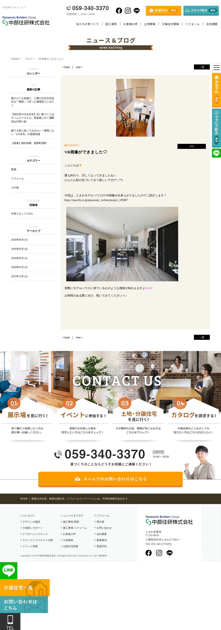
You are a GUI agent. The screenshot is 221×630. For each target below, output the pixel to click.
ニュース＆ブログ (73, 515)
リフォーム (192, 24)
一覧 (201, 67)
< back (66, 67)
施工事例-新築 (71, 521)
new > (79, 67)
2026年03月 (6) (19, 249)
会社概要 (212, 24)
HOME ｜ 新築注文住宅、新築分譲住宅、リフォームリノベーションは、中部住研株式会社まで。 (75, 498)
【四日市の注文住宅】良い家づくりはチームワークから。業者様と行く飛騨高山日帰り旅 (32, 118)
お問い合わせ (104, 528)
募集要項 (102, 540)
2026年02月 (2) (19, 258)
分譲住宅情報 (170, 24)
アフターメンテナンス (35, 534)
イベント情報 (30, 546)
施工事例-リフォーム (75, 528)
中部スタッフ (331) (21, 213)
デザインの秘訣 (31, 521)
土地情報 (149, 24)
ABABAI (102, 555)
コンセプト (29, 515)
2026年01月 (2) (19, 267)
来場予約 (102, 546)
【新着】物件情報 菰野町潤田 (29, 143)
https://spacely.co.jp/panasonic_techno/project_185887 (96, 200)
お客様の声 (130, 24)
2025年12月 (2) (19, 276)
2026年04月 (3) (19, 239)
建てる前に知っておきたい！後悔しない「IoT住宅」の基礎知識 (32, 132)
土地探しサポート (33, 528)
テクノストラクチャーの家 (38, 540)
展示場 (100, 521)
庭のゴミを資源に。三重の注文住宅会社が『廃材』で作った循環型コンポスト (32, 102)
